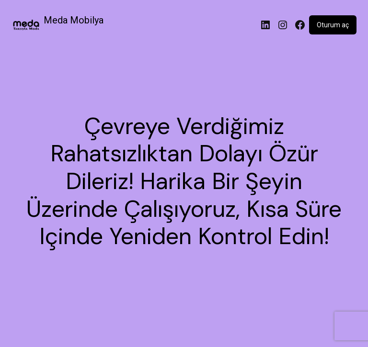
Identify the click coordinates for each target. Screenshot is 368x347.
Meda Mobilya (74, 20)
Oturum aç (333, 25)
